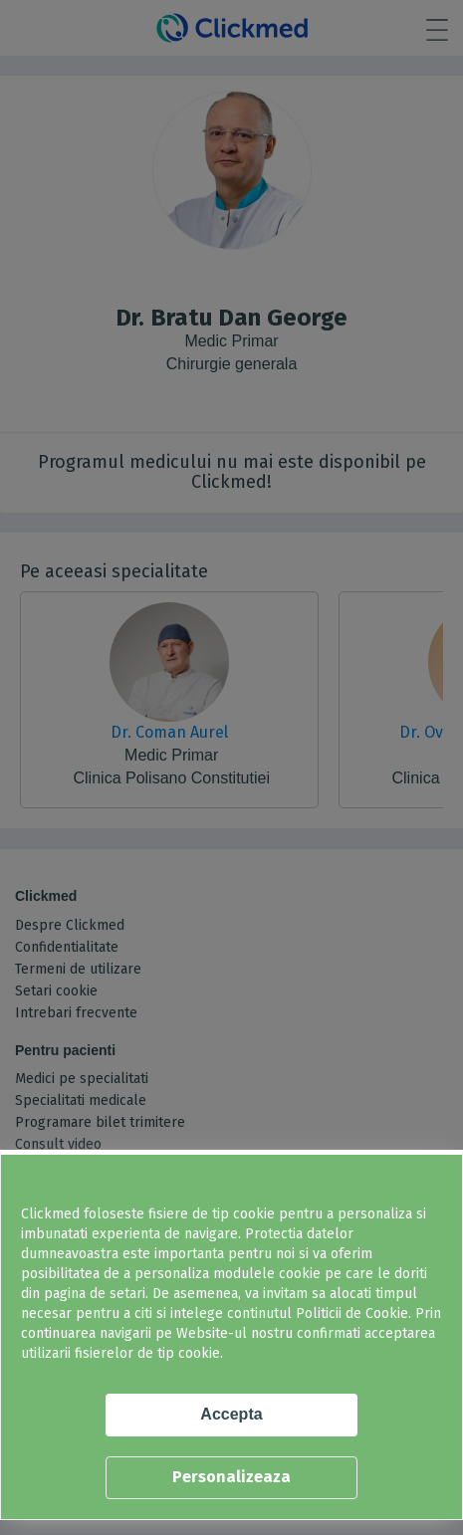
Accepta (231, 1414)
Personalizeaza (231, 1476)
